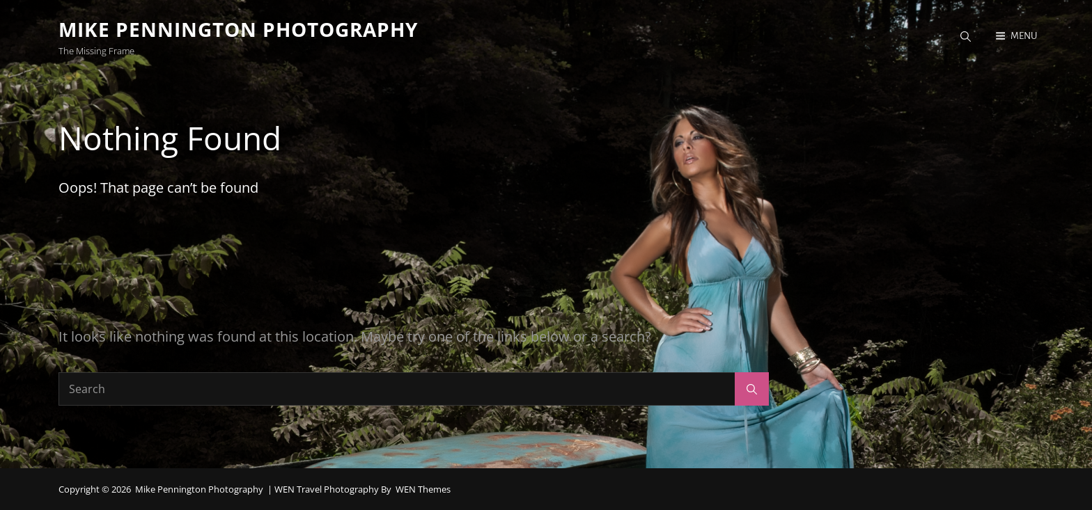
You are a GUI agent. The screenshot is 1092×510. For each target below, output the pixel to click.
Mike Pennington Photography (238, 29)
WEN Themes (423, 489)
